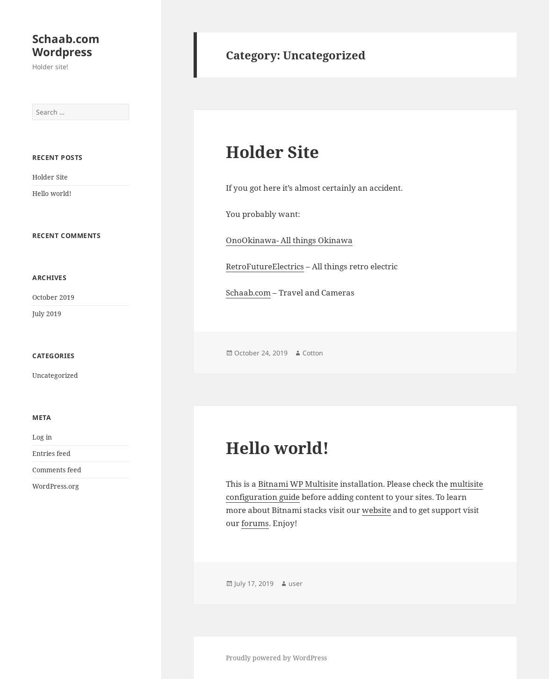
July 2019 (46, 313)
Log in (42, 437)
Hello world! (52, 193)
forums (255, 523)
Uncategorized (55, 375)
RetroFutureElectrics (265, 266)
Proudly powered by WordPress (276, 657)
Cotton (313, 352)
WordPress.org (55, 486)
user (296, 583)
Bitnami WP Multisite (298, 483)
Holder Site (50, 177)
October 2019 (53, 297)
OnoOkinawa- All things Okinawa (289, 240)
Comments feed (56, 469)
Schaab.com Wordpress (66, 45)
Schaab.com (248, 292)
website (376, 510)
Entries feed (51, 453)
